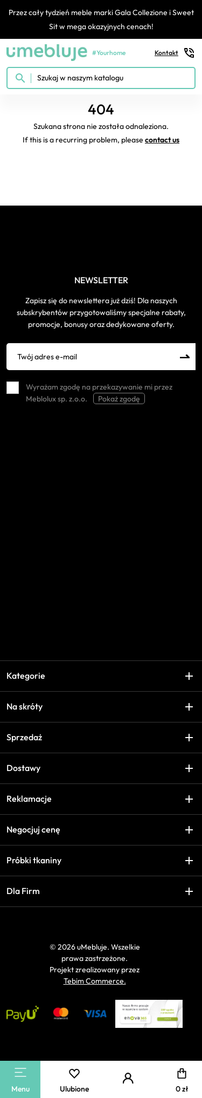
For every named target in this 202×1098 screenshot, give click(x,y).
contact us (162, 140)
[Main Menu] (20, 1072)
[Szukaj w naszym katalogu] (101, 78)
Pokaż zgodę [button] (119, 399)
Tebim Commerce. (95, 981)
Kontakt (175, 52)
